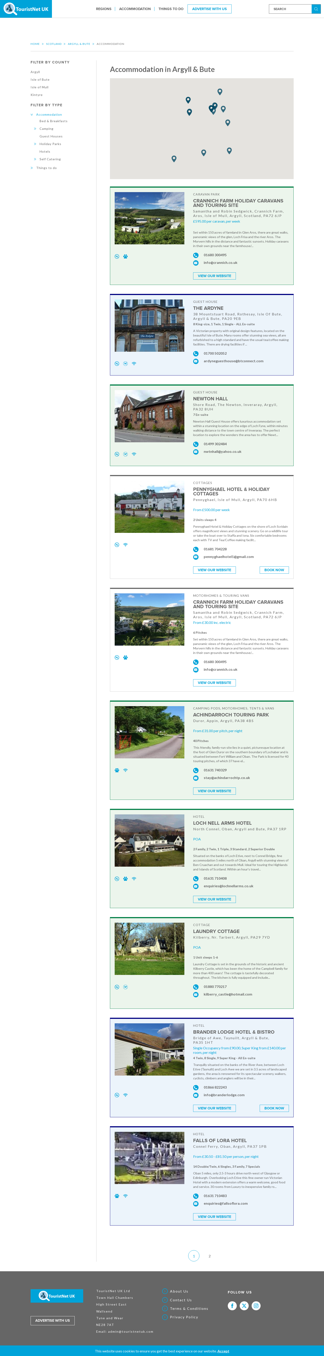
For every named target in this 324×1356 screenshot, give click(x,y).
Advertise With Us (209, 9)
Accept (223, 1351)
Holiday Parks (50, 144)
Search (317, 9)
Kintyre (37, 95)
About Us (179, 1288)
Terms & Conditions (189, 1305)
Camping (47, 128)
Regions (104, 9)
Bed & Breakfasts (54, 121)
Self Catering (50, 159)
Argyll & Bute (79, 44)
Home (35, 44)
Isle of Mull (40, 87)
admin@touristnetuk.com (131, 1328)
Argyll (35, 72)
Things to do (171, 9)
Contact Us (181, 1296)
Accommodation (135, 9)
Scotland (54, 44)
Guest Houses (51, 136)
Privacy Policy (184, 1314)
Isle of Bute (40, 79)
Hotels (45, 151)
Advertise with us (52, 1317)
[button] (229, 151)
